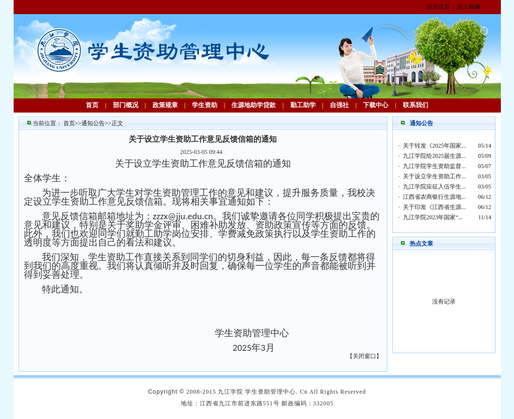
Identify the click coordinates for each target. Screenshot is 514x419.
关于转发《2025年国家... (434, 145)
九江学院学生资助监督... (434, 166)
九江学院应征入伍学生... (434, 186)
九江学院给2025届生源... (434, 155)
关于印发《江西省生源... (434, 207)
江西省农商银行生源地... (434, 196)
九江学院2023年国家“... (432, 217)
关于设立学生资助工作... (434, 176)
